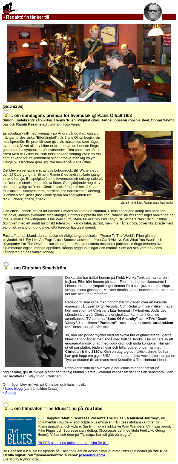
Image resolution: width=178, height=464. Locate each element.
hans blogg (14, 388)
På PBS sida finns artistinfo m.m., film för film (73, 443)
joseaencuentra (92, 455)
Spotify (10, 393)
